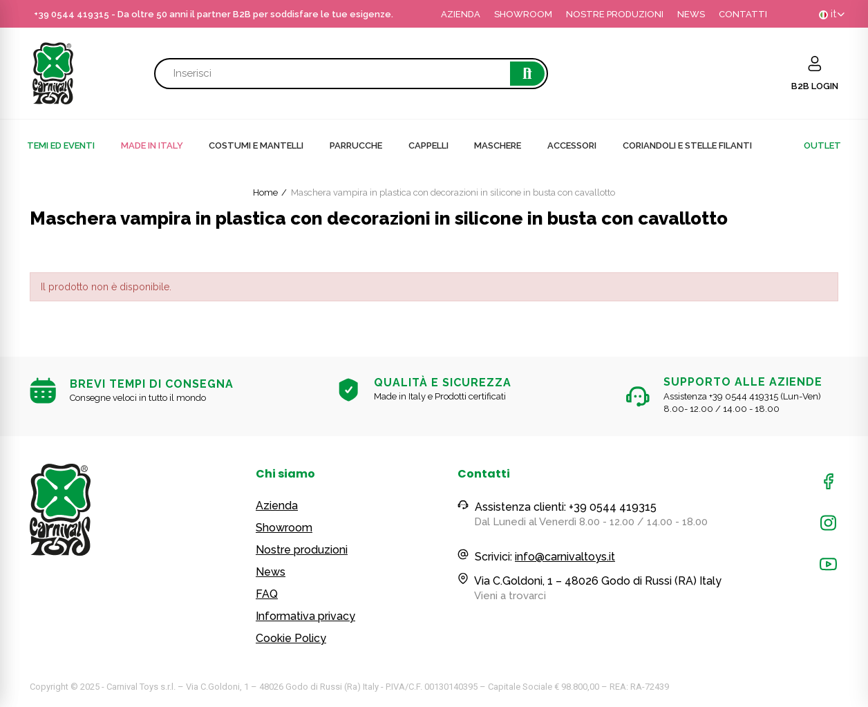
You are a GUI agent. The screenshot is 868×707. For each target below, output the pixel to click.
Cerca (527, 74)
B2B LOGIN (814, 86)
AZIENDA (460, 14)
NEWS (691, 14)
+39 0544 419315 (71, 14)
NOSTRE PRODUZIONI (614, 14)
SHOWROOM (523, 14)
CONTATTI (743, 14)
